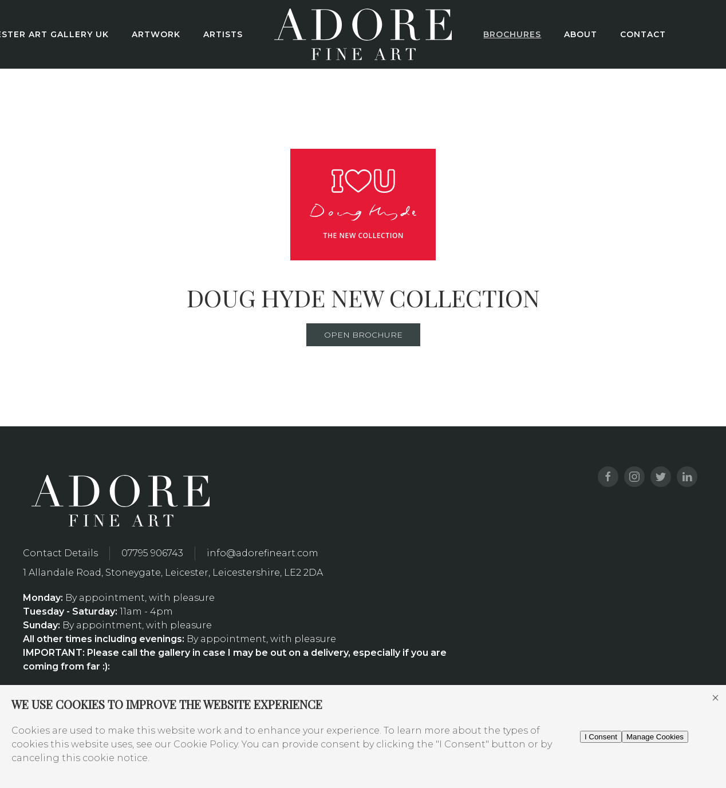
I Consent (601, 736)
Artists (223, 34)
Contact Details (60, 553)
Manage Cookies (655, 736)
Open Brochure (363, 335)
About (580, 34)
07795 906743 (152, 553)
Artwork (156, 34)
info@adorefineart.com (262, 553)
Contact (643, 34)
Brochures (512, 34)
